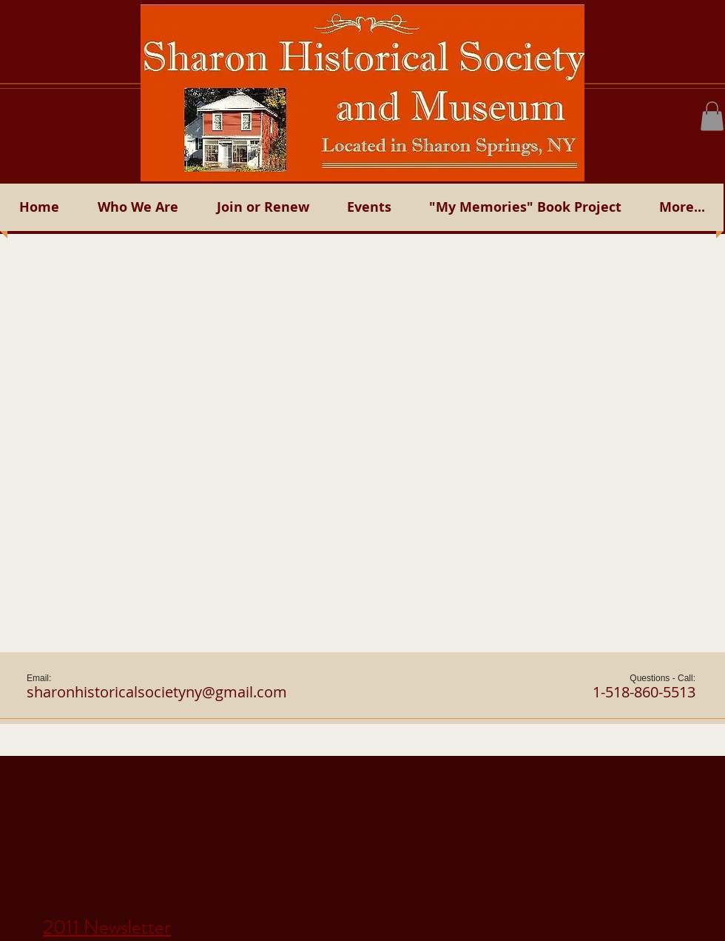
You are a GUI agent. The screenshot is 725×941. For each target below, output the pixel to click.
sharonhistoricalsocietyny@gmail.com (157, 692)
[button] (712, 115)
